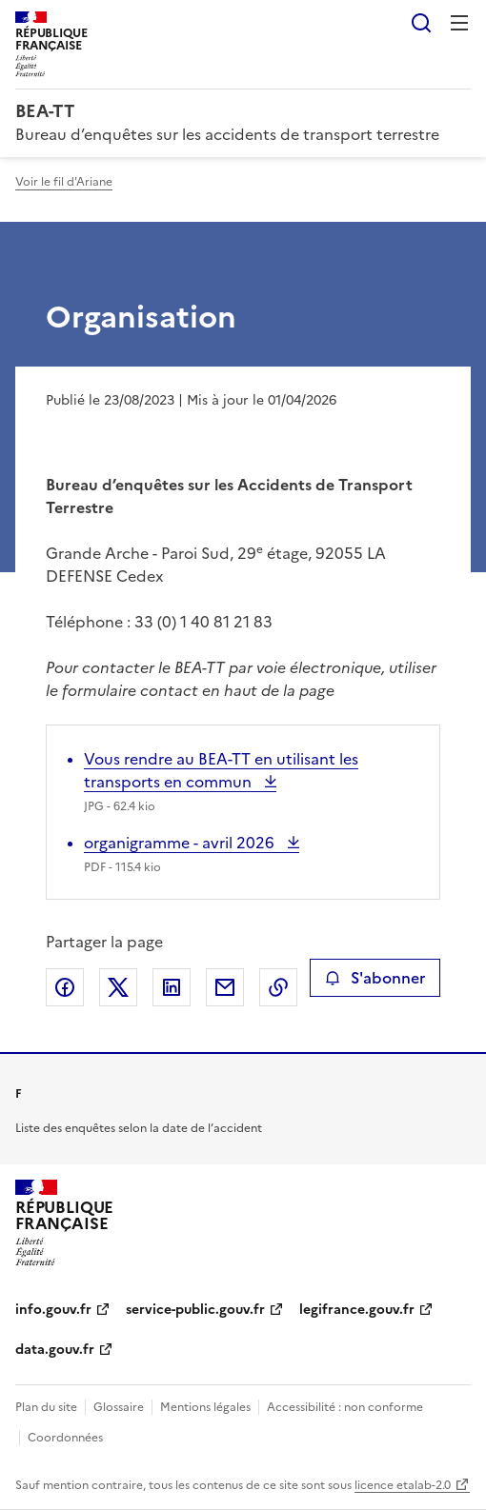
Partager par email (225, 987)
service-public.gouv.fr (195, 1310)
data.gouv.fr (54, 1350)
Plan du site (46, 1407)
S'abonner (375, 977)
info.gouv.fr (53, 1310)
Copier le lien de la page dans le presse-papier (278, 987)
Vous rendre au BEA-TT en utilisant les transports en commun (221, 770)
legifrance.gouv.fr (357, 1310)
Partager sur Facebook (65, 987)
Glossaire (118, 1407)
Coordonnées (65, 1437)
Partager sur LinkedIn (171, 987)
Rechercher (421, 23)
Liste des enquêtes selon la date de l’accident (138, 1128)
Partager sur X (118, 987)
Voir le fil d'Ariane (63, 181)
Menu (459, 23)
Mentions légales (205, 1407)
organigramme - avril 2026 (181, 842)
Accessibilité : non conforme (345, 1407)
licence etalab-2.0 (402, 1485)
